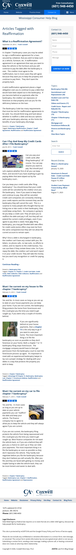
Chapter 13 (12, 271)
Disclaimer (24, 500)
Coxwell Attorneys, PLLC (25, 549)
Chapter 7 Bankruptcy (16, 126)
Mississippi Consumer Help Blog (17, 4)
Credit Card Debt (29, 271)
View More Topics (58, 134)
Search (61, 152)
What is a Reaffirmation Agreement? (22, 41)
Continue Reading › (11, 264)
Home (6, 12)
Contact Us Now (61, 69)
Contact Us (52, 12)
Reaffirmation (15, 130)
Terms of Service (61, 531)
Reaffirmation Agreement (32, 130)
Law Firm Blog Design (63, 549)
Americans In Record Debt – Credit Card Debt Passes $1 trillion (60, 175)
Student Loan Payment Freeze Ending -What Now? (60, 187)
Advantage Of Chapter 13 (16, 376)
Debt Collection (12, 274)
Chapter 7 (30, 128)
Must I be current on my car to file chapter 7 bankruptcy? (21, 392)
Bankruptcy (30, 376)
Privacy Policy (35, 500)
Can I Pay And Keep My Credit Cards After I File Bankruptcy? (21, 142)
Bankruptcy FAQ (15, 269)
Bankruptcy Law (13, 478)
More (72, 12)
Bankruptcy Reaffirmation (17, 128)
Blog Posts (68, 500)
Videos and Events (60, 103)
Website (19, 12)
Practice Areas (35, 12)
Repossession (28, 480)
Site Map (47, 500)
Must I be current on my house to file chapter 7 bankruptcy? (22, 287)
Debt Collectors (23, 274)
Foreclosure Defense (20, 378)
